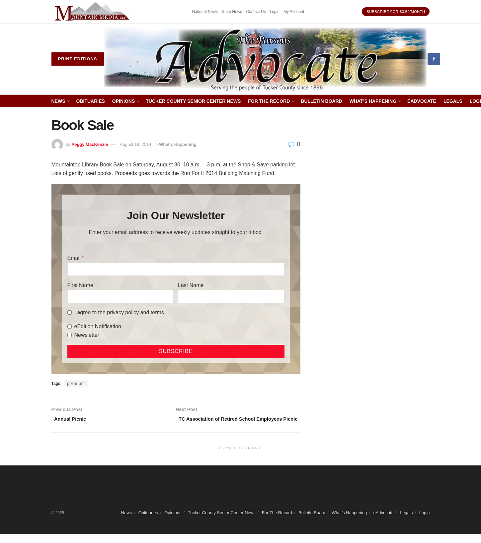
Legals (452, 101)
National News (205, 11)
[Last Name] (231, 296)
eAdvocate (421, 101)
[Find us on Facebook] (434, 59)
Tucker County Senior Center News (193, 101)
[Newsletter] (69, 335)
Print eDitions (77, 58)
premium (76, 383)
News (58, 101)
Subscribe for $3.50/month (395, 12)
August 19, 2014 (135, 144)
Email (74, 258)
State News (232, 11)
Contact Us (256, 11)
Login (275, 11)
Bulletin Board (321, 101)
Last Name (190, 285)
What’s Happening (373, 101)
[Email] (175, 269)
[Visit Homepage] (266, 59)
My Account (293, 11)
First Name (80, 285)
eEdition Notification (97, 326)
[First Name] (120, 296)
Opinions (123, 101)
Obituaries (90, 101)
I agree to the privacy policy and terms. (120, 312)
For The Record (269, 101)
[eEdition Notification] (69, 326)
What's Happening (178, 144)
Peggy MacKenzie (89, 144)
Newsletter (87, 335)
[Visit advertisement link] (92, 12)
